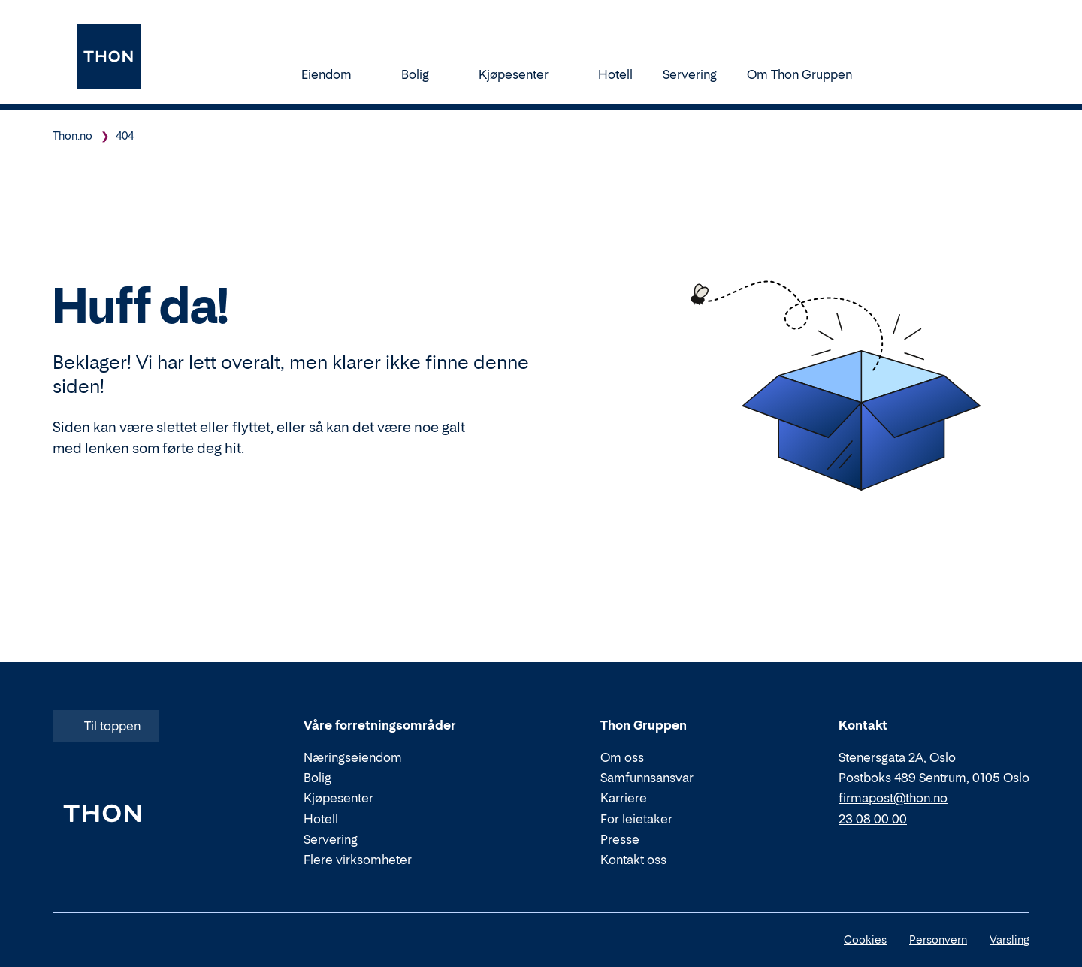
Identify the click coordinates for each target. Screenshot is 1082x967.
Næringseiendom (353, 757)
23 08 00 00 (873, 818)
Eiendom (336, 74)
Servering (690, 74)
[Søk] (899, 73)
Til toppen (104, 725)
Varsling (1009, 939)
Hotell (615, 74)
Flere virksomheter (358, 859)
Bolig (425, 74)
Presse (619, 839)
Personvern (938, 939)
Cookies (865, 939)
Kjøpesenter (523, 74)
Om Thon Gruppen (809, 74)
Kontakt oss (633, 859)
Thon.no (72, 135)
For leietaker (636, 818)
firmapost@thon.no (893, 798)
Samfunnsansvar (647, 778)
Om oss (622, 757)
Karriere (623, 798)
